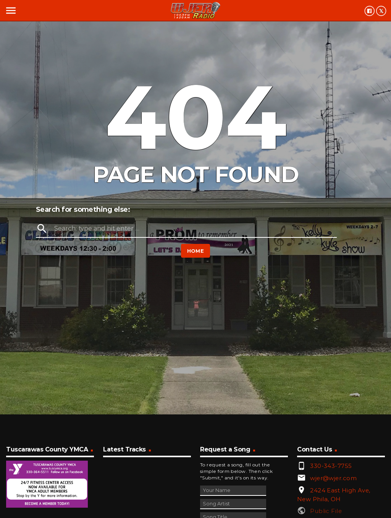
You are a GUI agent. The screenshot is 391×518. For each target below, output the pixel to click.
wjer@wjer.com (333, 478)
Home (195, 251)
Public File (326, 511)
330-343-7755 (331, 465)
